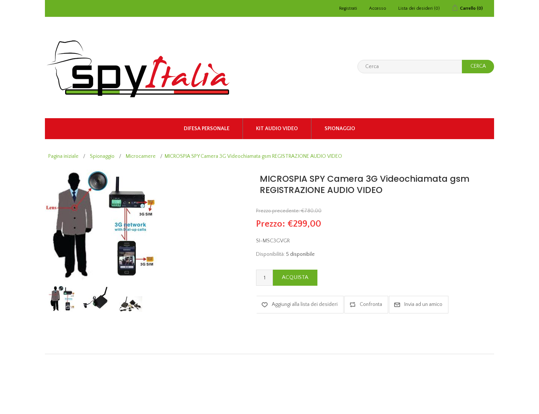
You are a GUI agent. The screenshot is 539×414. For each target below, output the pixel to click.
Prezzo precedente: (278, 211)
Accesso (377, 8)
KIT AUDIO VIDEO (277, 129)
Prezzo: (270, 224)
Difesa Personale (206, 129)
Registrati (348, 8)
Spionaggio (340, 129)
